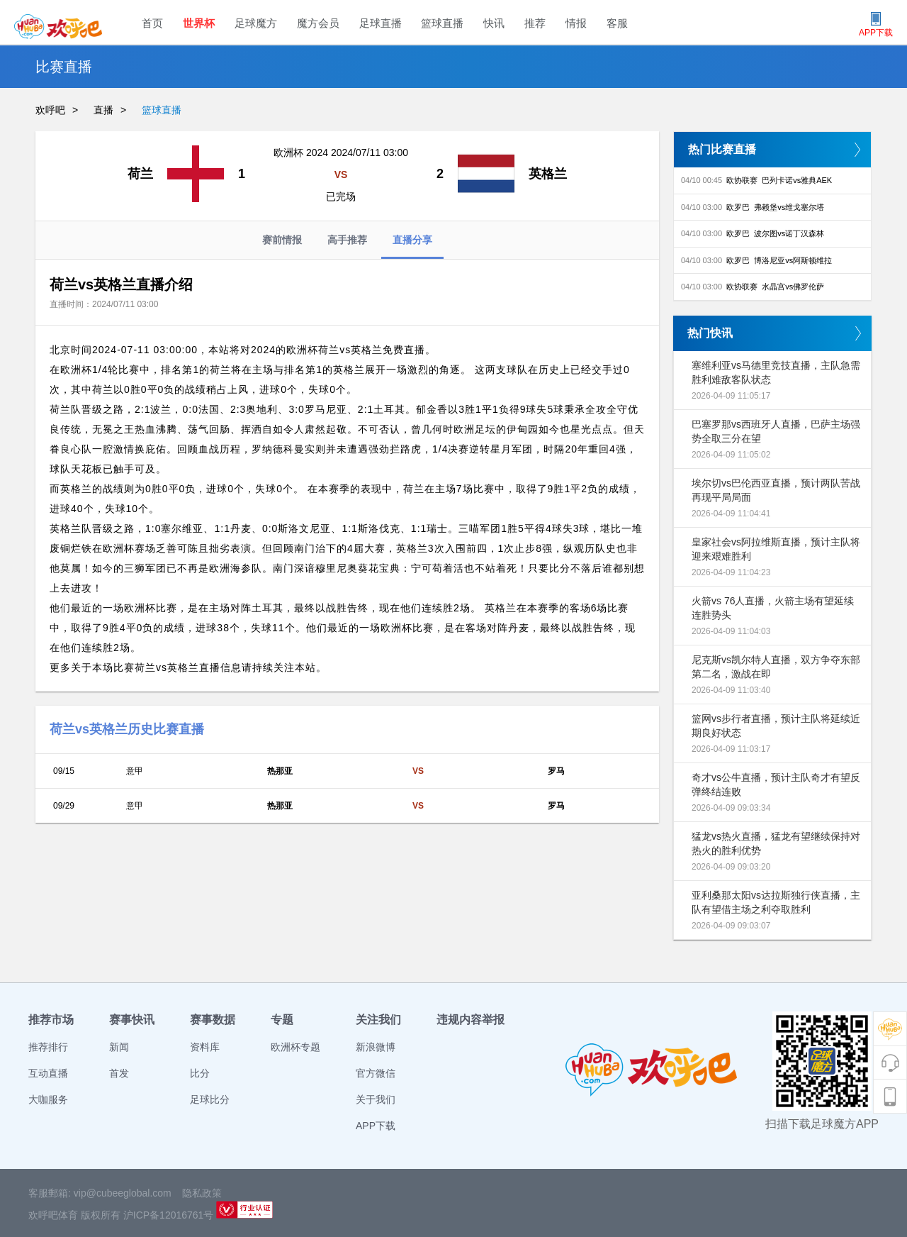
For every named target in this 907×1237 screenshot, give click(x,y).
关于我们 (375, 1099)
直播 (103, 110)
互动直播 (48, 1073)
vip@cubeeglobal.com (122, 1193)
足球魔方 (256, 23)
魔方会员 (318, 23)
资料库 (205, 1047)
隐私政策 (202, 1193)
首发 (119, 1073)
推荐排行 (48, 1047)
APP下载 (375, 1125)
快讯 (494, 23)
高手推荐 (347, 239)
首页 (152, 23)
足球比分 (210, 1099)
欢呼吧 (50, 110)
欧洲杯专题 (295, 1047)
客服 (617, 23)
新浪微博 (375, 1047)
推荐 (535, 23)
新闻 (119, 1047)
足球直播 (380, 23)
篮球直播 (442, 23)
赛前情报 (282, 239)
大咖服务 (48, 1099)
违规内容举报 (470, 1020)
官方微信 (375, 1073)
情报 (576, 23)
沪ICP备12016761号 (168, 1215)
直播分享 (412, 246)
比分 (200, 1073)
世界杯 (199, 23)
